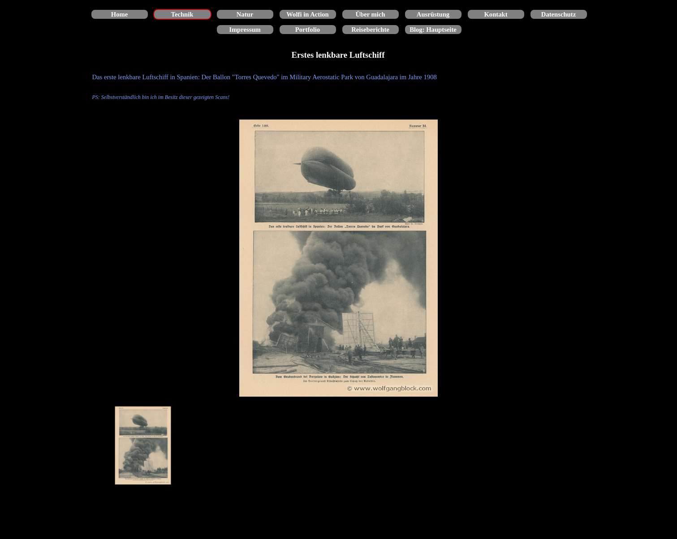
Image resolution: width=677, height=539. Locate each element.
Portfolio (307, 29)
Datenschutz (558, 14)
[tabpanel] (338, 87)
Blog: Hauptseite (433, 29)
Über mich (370, 14)
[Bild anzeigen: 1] (143, 445)
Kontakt (495, 14)
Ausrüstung (433, 14)
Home (119, 14)
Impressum (245, 29)
